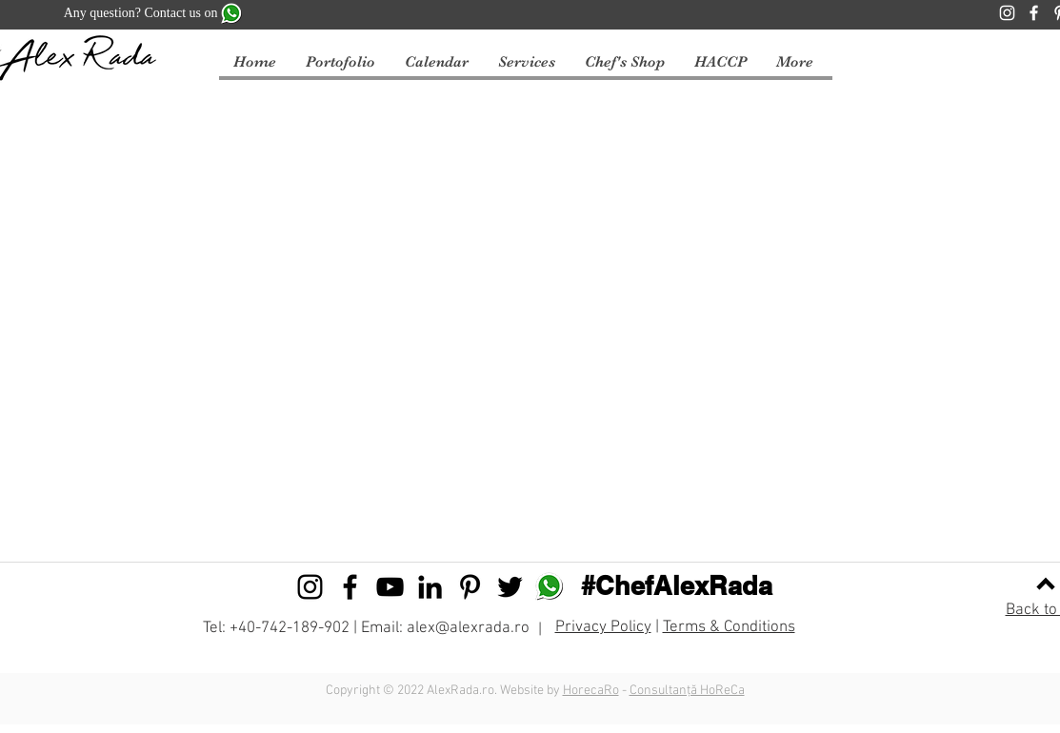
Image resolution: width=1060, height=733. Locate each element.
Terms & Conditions (729, 627)
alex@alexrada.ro (468, 628)
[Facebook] (1034, 13)
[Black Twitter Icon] (510, 587)
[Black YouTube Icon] (390, 587)
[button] (436, 62)
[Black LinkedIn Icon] (430, 587)
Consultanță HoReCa (687, 691)
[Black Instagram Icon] (310, 587)
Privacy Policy (603, 627)
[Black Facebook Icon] (350, 587)
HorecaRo (591, 691)
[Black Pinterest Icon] (470, 587)
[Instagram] (1007, 13)
